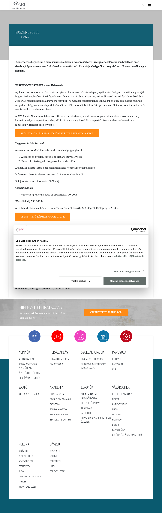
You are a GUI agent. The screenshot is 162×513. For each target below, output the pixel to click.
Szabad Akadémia (59, 414)
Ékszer (115, 399)
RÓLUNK (53, 456)
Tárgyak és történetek (31, 476)
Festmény (117, 419)
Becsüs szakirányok (60, 399)
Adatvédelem (26, 461)
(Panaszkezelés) (27, 486)
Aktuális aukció (27, 359)
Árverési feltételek (29, 372)
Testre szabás (81, 281)
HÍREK (52, 466)
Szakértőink (56, 364)
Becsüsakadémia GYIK (61, 419)
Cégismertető (26, 456)
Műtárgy (116, 414)
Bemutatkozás (57, 394)
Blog (21, 471)
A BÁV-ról (24, 451)
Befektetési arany (90, 402)
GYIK (114, 369)
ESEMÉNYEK (55, 461)
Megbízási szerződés (29, 377)
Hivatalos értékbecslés (93, 359)
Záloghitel (87, 413)
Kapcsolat (117, 364)
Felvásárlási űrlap (60, 359)
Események (24, 466)
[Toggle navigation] (149, 5)
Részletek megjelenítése (127, 271)
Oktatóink (55, 404)
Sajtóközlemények (29, 394)
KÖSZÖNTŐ (55, 451)
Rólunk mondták (58, 409)
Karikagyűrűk (119, 404)
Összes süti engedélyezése (124, 281)
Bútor (115, 424)
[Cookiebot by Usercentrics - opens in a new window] (133, 230)
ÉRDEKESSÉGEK (57, 471)
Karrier (22, 481)
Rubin (115, 409)
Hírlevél (116, 359)
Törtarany (86, 407)
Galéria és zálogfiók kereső (127, 434)
